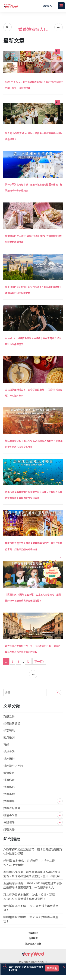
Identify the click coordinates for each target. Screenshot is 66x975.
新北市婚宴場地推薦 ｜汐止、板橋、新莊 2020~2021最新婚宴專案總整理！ (29, 896)
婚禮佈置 (9, 780)
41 (28, 661)
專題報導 (33, 822)
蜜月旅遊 (9, 737)
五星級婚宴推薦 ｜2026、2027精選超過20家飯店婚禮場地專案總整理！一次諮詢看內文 (32, 885)
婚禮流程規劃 (11, 808)
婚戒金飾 (9, 751)
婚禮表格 (9, 829)
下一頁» (39, 661)
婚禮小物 (9, 794)
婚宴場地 (9, 730)
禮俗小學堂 (33, 815)
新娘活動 (9, 716)
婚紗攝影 (9, 758)
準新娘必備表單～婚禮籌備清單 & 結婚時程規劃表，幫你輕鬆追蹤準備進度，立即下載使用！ (32, 874)
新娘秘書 (9, 773)
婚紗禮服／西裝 (13, 766)
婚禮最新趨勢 (11, 723)
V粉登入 (47, 5)
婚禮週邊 (33, 801)
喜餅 (6, 744)
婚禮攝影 (9, 787)
